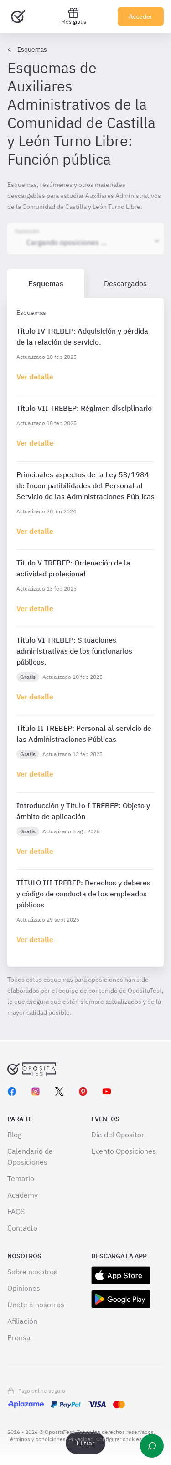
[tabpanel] (85, 632)
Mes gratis (73, 16)
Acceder (141, 16)
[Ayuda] (152, 1446)
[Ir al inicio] (18, 16)
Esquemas (32, 49)
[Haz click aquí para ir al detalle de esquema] (34, 377)
